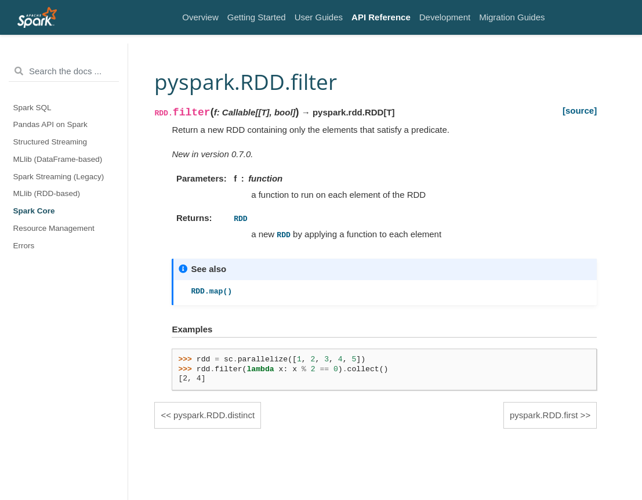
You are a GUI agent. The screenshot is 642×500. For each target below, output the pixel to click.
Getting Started (256, 17)
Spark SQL (32, 107)
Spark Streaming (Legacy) (58, 176)
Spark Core (34, 210)
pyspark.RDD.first (544, 415)
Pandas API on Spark (50, 124)
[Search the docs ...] (64, 71)
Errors (24, 245)
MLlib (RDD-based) (47, 193)
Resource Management (54, 228)
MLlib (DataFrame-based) (58, 159)
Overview (200, 17)
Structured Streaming (50, 141)
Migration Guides (512, 17)
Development (444, 17)
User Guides (319, 17)
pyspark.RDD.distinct (214, 415)
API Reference (381, 17)
